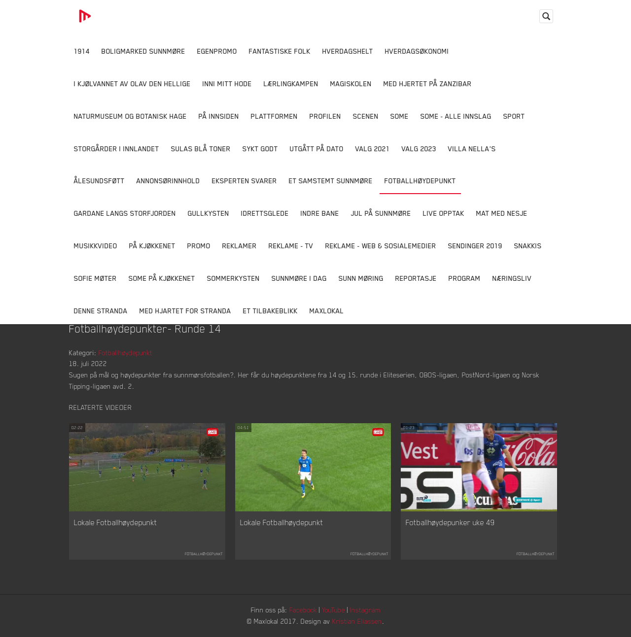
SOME (399, 116)
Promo (198, 245)
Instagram (365, 609)
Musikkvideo (95, 245)
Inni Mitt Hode (227, 83)
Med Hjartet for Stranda (185, 310)
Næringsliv (512, 278)
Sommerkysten (233, 278)
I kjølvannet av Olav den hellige (132, 83)
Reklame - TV (291, 245)
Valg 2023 (419, 148)
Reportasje (416, 278)
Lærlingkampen (291, 83)
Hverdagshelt (347, 51)
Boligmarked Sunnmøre (143, 51)
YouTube (333, 609)
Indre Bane (320, 213)
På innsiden (219, 116)
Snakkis (528, 245)
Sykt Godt (260, 148)
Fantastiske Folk (280, 51)
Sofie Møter (95, 278)
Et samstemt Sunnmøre (331, 180)
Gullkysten (208, 213)
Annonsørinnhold (168, 180)
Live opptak (443, 213)
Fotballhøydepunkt (420, 180)
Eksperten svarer (244, 180)
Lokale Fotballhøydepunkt (115, 522)
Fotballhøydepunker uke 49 (450, 522)
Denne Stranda (101, 310)
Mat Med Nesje (501, 213)
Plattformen (274, 116)
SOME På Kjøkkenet (162, 278)
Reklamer (239, 245)
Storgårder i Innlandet (116, 148)
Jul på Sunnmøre (381, 213)
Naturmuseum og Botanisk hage (130, 116)
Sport (514, 116)
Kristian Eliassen (357, 621)
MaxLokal (327, 310)
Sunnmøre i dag (299, 278)
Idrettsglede (265, 213)
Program (465, 278)
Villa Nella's (472, 148)
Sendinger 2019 (475, 245)
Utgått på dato (317, 148)
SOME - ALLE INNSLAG (456, 116)
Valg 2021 (372, 148)
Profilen (325, 116)
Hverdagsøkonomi (417, 51)
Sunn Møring (361, 278)
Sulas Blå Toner (201, 148)
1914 (82, 51)
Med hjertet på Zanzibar (428, 83)
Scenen (366, 116)
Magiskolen (351, 83)
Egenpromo (217, 51)
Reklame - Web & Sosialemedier (380, 245)
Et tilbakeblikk (270, 310)
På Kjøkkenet (152, 245)
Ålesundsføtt (99, 180)
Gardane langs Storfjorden (125, 213)
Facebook (303, 609)
